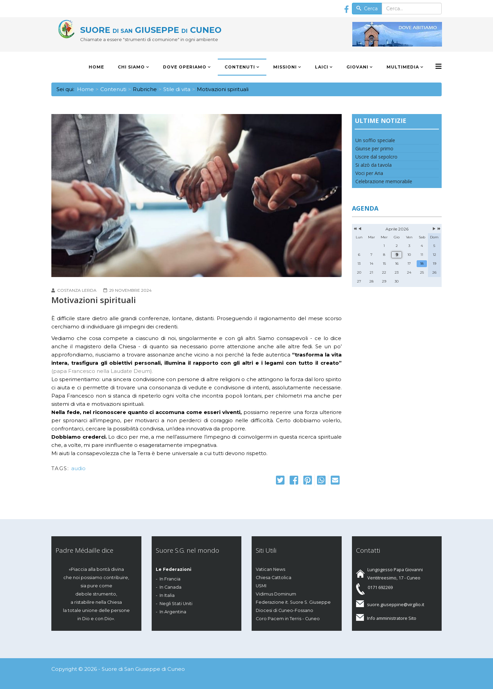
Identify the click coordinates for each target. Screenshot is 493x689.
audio (78, 468)
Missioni (285, 67)
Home (96, 67)
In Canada (170, 587)
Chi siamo (131, 67)
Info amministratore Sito (391, 618)
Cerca (367, 8)
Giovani (357, 67)
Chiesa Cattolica (273, 577)
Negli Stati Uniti (176, 603)
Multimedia (403, 67)
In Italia (167, 595)
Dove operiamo (184, 67)
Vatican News (270, 569)
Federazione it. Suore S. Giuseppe (293, 602)
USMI (261, 585)
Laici (321, 67)
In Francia (170, 578)
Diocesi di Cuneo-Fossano (284, 610)
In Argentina (173, 611)
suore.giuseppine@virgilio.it (395, 604)
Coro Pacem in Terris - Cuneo (288, 618)
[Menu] (438, 67)
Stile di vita (176, 89)
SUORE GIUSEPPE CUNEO (151, 30)
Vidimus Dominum (276, 594)
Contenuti (240, 67)
